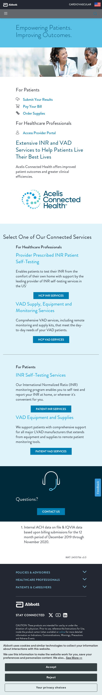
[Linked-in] (65, 616)
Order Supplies (34, 113)
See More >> (74, 658)
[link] (33, 572)
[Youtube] (58, 616)
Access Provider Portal (39, 133)
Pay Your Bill (32, 106)
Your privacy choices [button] (51, 687)
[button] (95, 13)
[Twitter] (50, 616)
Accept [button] (51, 667)
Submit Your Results (38, 99)
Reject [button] (51, 677)
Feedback (98, 487)
